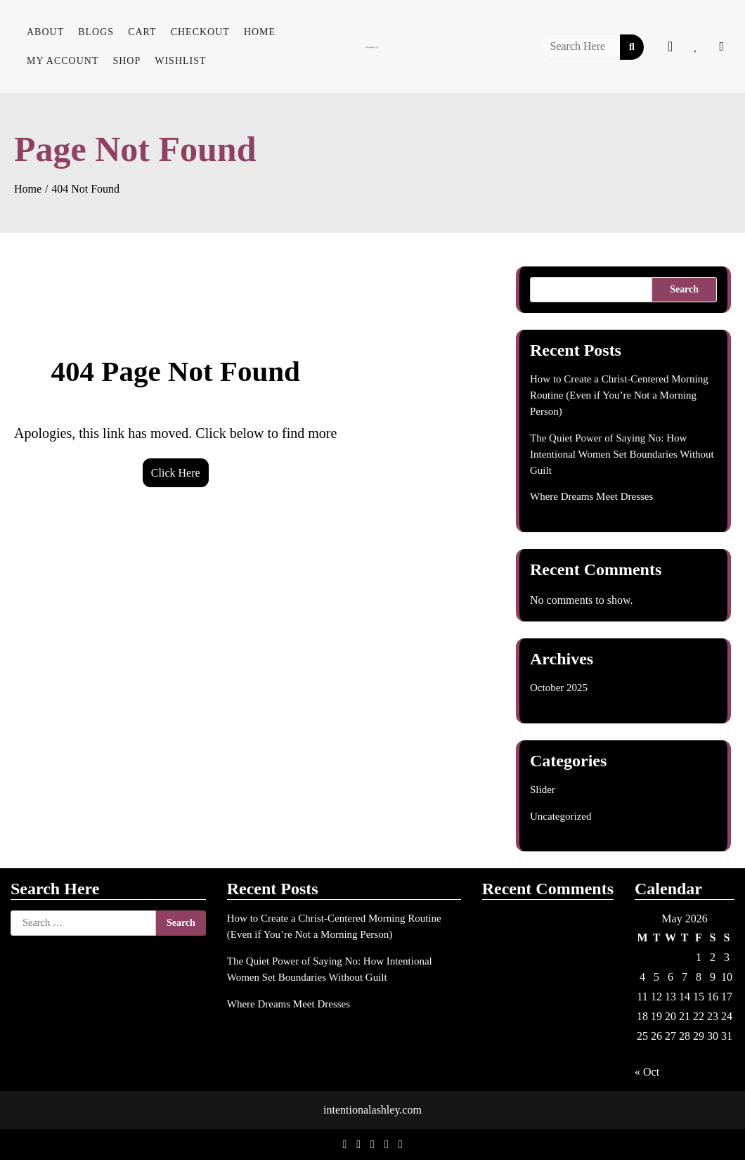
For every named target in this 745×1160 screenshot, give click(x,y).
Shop (126, 61)
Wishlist (180, 61)
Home (260, 32)
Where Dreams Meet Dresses (591, 496)
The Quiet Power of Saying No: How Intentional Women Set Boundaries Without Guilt (622, 454)
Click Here (175, 473)
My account (62, 61)
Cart (142, 32)
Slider (542, 789)
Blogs (96, 32)
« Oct (647, 1072)
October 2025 (559, 687)
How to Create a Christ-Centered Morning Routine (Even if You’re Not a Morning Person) (619, 395)
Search (684, 289)
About (45, 32)
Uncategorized (560, 816)
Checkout (200, 32)
